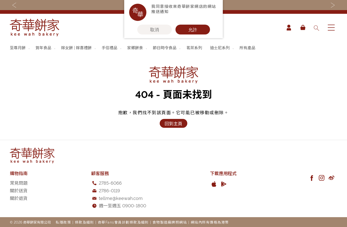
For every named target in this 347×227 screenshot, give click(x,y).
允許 (192, 29)
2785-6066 (110, 182)
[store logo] (34, 27)
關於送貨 (19, 190)
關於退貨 (19, 198)
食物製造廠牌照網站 (170, 222)
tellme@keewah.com (121, 198)
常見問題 (19, 182)
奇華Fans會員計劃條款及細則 (123, 222)
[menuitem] (20, 47)
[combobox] (316, 27)
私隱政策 (63, 222)
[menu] (173, 47)
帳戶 (289, 27)
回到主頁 (173, 123)
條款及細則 (84, 222)
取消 (154, 29)
